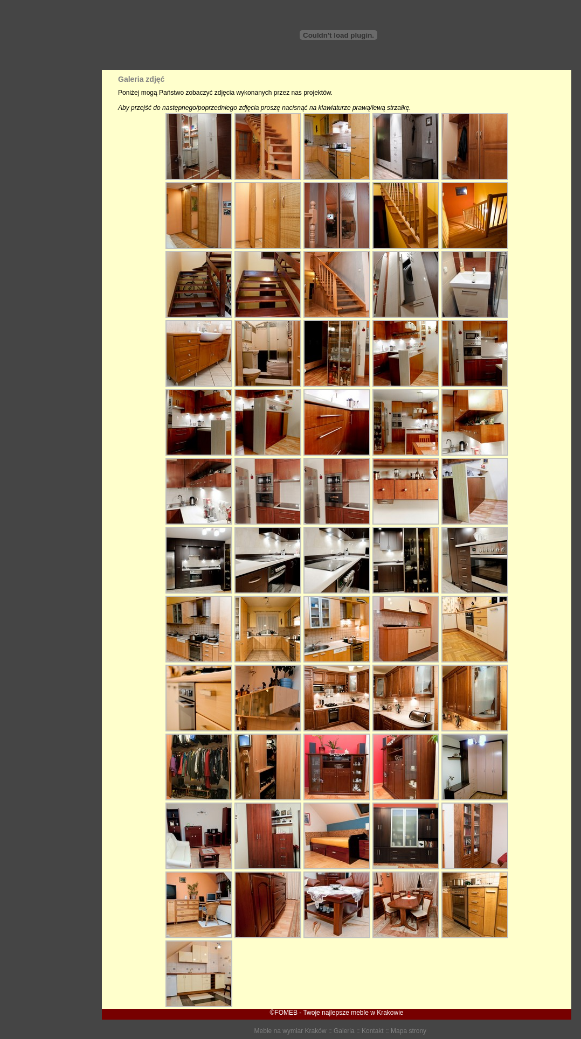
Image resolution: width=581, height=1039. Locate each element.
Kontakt (373, 1031)
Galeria (344, 1031)
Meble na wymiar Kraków (290, 1031)
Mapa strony (408, 1031)
